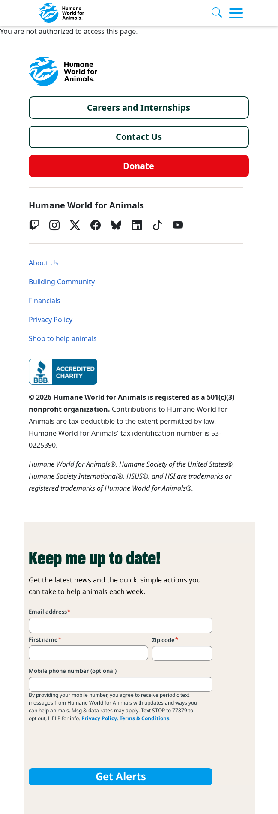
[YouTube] (178, 225)
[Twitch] (34, 225)
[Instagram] (54, 225)
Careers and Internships (138, 108)
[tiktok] (157, 225)
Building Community (62, 282)
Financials (44, 301)
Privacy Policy (50, 320)
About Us (44, 263)
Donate (138, 166)
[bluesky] (116, 225)
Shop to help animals (63, 339)
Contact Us (139, 137)
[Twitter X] (75, 225)
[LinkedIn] (137, 225)
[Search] (220, 13)
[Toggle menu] (236, 13)
